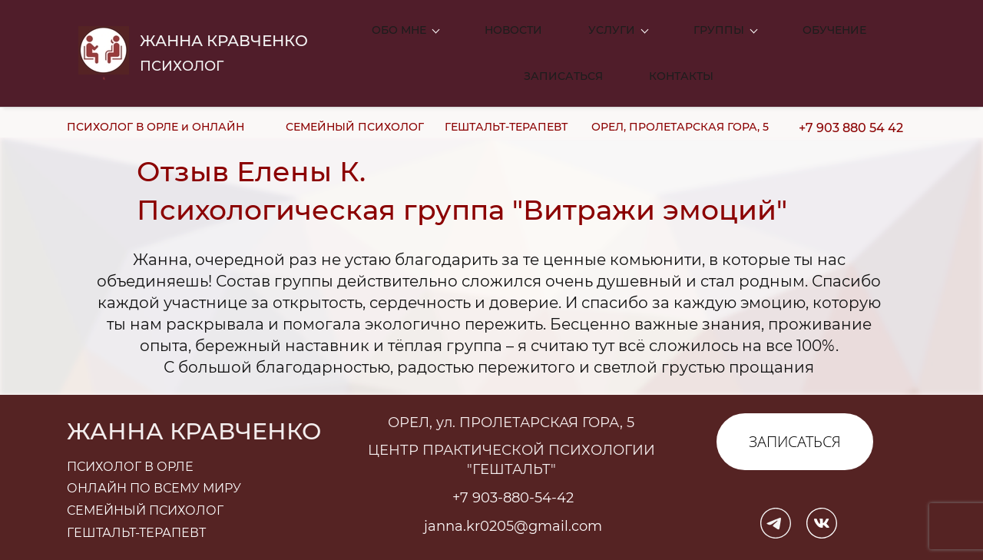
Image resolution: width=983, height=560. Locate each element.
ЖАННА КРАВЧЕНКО (224, 22)
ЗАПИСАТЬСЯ (795, 404)
